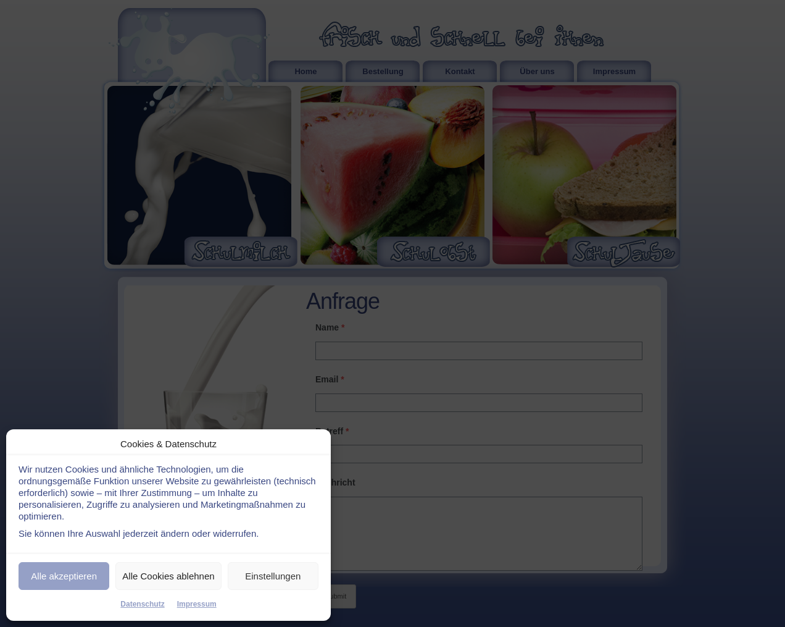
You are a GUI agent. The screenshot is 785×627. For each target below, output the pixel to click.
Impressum (197, 604)
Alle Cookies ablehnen (168, 576)
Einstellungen (273, 576)
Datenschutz (142, 604)
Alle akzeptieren (64, 576)
